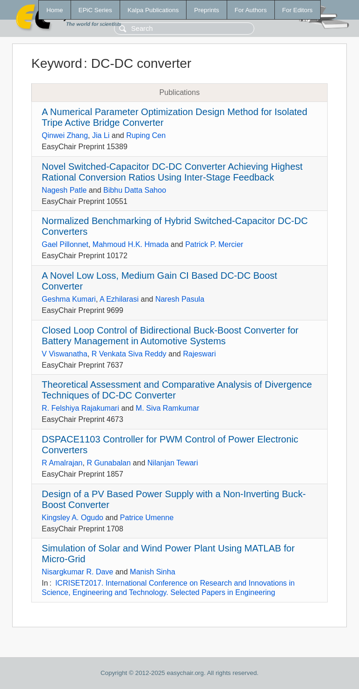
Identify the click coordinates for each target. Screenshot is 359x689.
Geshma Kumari (69, 299)
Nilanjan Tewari (172, 463)
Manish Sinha (152, 572)
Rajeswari (199, 354)
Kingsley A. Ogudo (72, 518)
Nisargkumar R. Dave (77, 572)
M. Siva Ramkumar (167, 408)
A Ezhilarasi (119, 299)
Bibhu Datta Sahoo (134, 190)
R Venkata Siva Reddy (129, 354)
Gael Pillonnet (65, 244)
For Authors (251, 10)
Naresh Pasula (179, 299)
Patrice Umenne (147, 518)
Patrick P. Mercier (214, 244)
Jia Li (100, 135)
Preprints (206, 10)
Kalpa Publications (153, 10)
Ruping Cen (146, 135)
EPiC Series (95, 10)
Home (54, 10)
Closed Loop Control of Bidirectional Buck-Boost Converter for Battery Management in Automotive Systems (170, 335)
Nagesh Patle (64, 190)
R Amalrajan (62, 463)
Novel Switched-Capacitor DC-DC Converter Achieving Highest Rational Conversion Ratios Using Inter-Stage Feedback (172, 171)
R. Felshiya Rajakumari (80, 408)
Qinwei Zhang (65, 135)
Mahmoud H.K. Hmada (131, 244)
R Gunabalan (108, 463)
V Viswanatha (64, 354)
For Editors (297, 10)
